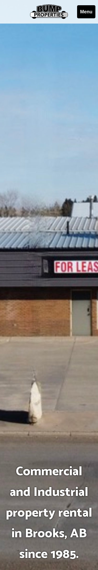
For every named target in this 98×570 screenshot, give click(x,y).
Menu (86, 11)
